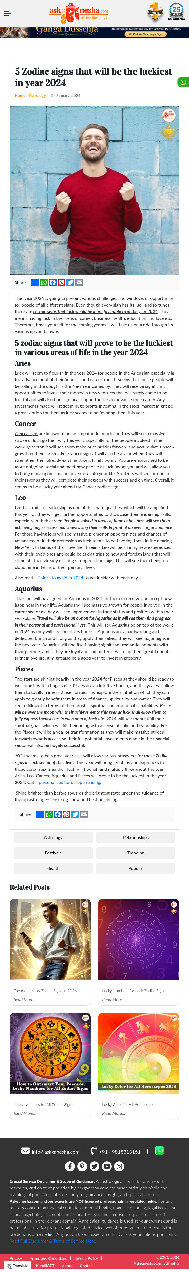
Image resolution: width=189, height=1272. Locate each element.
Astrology (37, 95)
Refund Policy (86, 1258)
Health (53, 868)
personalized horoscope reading (69, 782)
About (67, 1265)
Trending (135, 852)
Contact (87, 1265)
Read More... (25, 999)
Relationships (136, 837)
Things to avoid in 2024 (60, 577)
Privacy (16, 1258)
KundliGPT (45, 1265)
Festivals (53, 852)
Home (20, 95)
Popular (135, 868)
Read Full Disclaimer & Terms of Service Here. (53, 1241)
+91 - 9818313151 (116, 1150)
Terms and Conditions (48, 1258)
